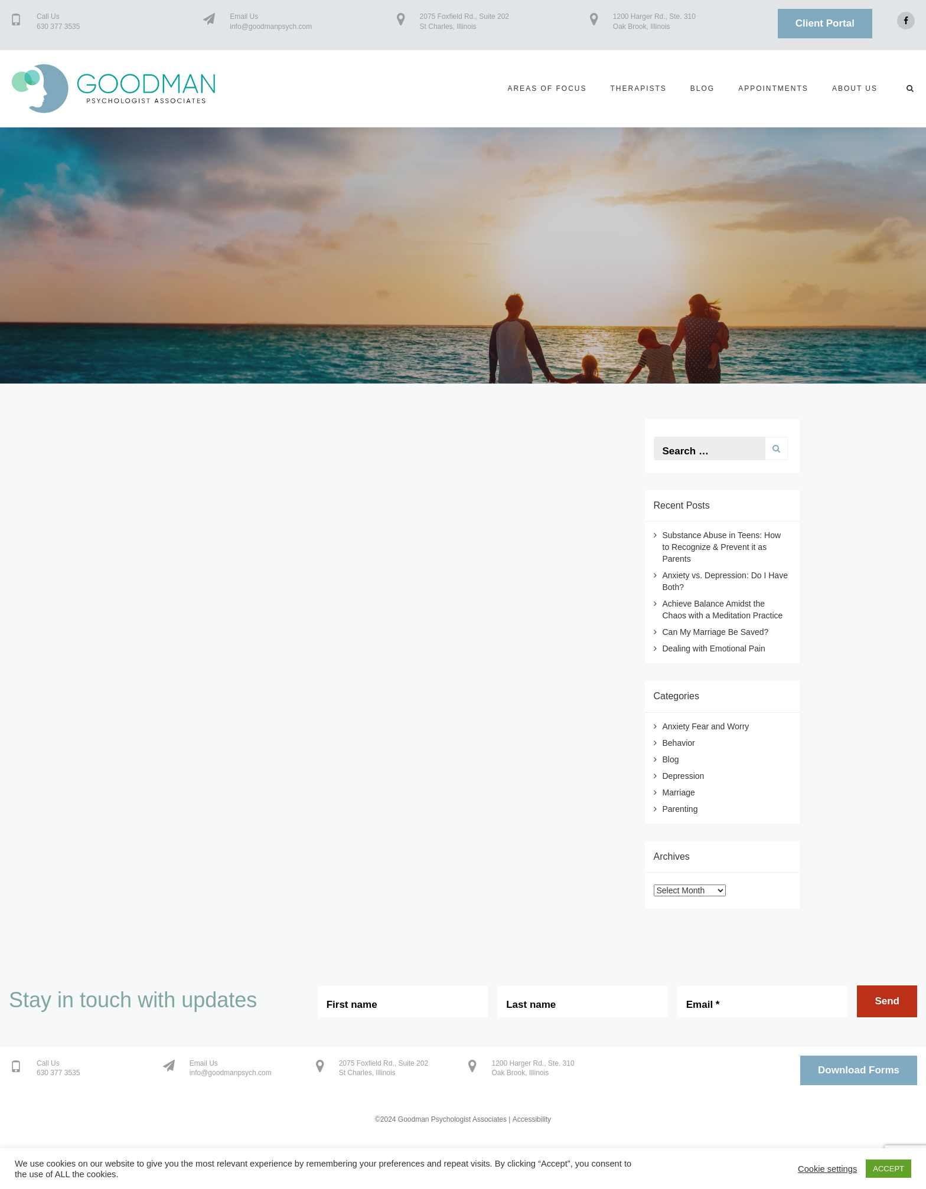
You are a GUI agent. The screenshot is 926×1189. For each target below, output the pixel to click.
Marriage (679, 792)
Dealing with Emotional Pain (714, 648)
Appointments (773, 88)
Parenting (680, 809)
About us (855, 88)
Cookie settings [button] (827, 1169)
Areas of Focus (546, 88)
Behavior (679, 743)
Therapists (638, 88)
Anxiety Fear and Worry (706, 726)
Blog (702, 88)
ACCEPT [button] (888, 1168)
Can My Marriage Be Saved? (716, 632)
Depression (684, 776)
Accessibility (532, 1119)
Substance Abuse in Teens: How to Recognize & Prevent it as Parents (722, 547)
